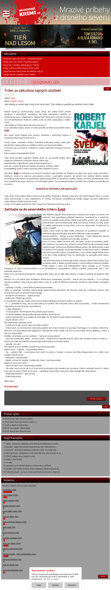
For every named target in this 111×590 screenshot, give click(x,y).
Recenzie (31, 81)
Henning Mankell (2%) (12, 559)
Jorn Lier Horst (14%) (12, 543)
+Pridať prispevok (96, 399)
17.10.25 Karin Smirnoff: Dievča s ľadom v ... (20, 422)
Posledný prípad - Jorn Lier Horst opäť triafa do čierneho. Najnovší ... (33, 472)
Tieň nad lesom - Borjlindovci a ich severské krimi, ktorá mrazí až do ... (34, 453)
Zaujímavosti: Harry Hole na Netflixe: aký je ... (24, 71)
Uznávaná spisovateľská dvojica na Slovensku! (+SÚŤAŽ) (28, 465)
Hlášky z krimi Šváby (13, 459)
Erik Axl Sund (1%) (10, 565)
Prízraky (8, 462)
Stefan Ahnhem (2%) (11, 506)
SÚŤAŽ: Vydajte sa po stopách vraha (20, 456)
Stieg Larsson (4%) (11, 500)
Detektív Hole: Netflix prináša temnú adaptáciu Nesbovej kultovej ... (32, 469)
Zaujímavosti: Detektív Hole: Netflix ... (20, 74)
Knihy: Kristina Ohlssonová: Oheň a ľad (21, 68)
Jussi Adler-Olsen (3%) (12, 511)
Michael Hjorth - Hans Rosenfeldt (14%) (19, 554)
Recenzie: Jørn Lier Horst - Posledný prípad (22, 58)
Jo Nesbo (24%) (9, 490)
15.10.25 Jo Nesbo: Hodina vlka (15, 425)
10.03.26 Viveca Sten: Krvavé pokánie (18, 419)
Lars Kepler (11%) (10, 495)
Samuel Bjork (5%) (10, 517)
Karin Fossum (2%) (11, 533)
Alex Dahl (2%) (9, 527)
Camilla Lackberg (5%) (12, 538)
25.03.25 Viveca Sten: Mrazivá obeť (17, 431)
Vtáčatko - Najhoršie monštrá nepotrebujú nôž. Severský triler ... (31, 447)
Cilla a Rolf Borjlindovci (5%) (15, 522)
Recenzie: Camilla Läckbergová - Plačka (21, 65)
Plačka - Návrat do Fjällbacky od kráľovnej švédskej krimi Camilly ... (32, 443)
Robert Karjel (17, 101)
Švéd (13, 98)
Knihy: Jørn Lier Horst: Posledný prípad (20, 61)
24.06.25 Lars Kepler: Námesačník (16, 428)
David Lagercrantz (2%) (13, 549)
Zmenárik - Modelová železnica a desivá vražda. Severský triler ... (31, 450)
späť (106, 407)
